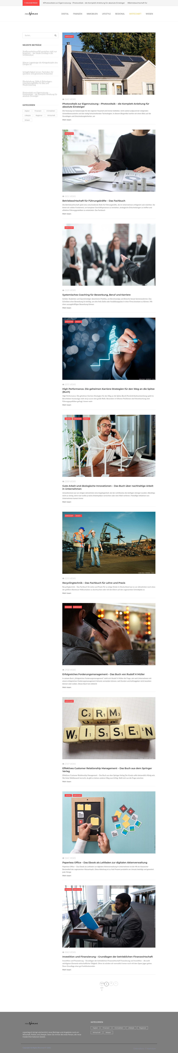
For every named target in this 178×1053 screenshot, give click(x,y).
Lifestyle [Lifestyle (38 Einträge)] (28, 115)
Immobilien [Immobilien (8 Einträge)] (50, 111)
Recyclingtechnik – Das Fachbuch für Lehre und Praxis (93, 583)
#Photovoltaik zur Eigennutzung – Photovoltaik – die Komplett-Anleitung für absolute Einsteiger (84, 3)
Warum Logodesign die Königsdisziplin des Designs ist (40, 63)
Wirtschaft (69, 36)
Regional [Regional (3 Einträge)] (39, 115)
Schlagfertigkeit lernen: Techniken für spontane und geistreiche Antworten (38, 73)
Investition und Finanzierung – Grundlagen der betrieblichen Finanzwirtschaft (107, 956)
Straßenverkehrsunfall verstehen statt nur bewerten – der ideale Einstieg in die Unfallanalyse (40, 53)
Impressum (151, 1048)
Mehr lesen (66, 120)
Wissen (78, 321)
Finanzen (68, 607)
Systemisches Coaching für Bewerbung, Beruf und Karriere (96, 294)
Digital (68, 419)
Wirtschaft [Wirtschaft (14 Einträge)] (51, 115)
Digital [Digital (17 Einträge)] (27, 111)
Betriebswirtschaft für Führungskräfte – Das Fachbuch (93, 200)
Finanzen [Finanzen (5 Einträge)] (38, 111)
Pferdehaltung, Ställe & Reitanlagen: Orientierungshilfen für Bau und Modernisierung (37, 83)
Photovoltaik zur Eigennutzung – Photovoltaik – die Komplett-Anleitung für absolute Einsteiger (40, 94)
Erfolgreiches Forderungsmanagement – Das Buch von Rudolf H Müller (103, 674)
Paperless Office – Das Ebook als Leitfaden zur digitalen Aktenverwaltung (104, 862)
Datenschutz (139, 1048)
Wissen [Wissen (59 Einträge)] (27, 120)
